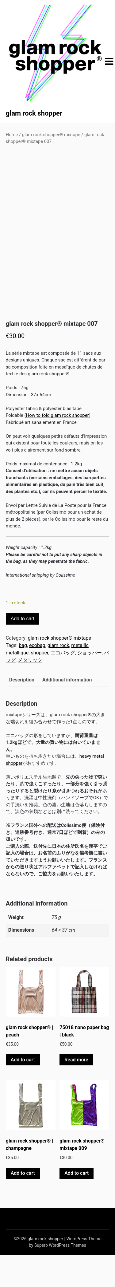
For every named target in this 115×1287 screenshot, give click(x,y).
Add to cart (22, 651)
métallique (17, 685)
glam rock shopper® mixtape (51, 134)
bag (23, 678)
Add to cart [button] (23, 1092)
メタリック (30, 693)
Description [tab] (21, 712)
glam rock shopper (34, 113)
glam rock (58, 678)
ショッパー (89, 685)
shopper (39, 685)
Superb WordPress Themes (60, 1277)
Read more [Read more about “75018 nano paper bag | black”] (76, 1092)
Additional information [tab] (67, 712)
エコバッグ (63, 685)
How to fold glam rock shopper (57, 447)
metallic (80, 678)
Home (12, 134)
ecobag (37, 678)
